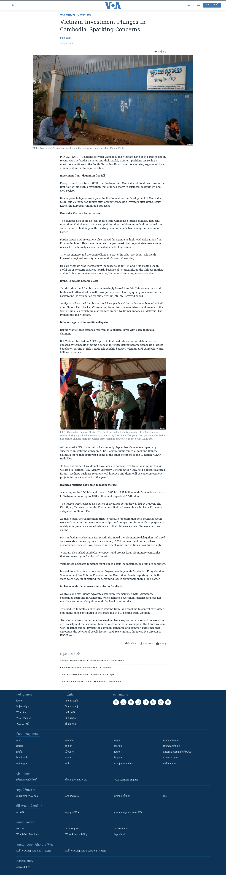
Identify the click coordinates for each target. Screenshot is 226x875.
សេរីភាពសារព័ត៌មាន (171, 746)
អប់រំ (67, 763)
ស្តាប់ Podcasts (72, 796)
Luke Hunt (65, 38)
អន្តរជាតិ (19, 746)
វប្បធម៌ (117, 752)
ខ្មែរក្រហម (118, 757)
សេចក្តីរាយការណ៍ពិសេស (124, 763)
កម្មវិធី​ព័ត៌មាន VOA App (27, 796)
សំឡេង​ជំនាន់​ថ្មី (71, 718)
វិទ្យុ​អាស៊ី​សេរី (119, 834)
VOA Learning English (126, 780)
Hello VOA (70, 712)
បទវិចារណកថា (169, 763)
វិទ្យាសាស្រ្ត (118, 746)
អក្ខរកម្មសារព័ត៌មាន (171, 740)
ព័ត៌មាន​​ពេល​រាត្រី (72, 706)
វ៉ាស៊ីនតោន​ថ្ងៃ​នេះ (23, 706)
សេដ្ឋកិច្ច (68, 746)
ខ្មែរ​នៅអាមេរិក (22, 757)
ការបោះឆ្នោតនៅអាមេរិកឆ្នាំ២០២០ (177, 752)
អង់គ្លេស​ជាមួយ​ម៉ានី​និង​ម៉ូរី (26, 780)
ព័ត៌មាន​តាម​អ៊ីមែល (122, 796)
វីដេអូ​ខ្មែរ (19, 701)
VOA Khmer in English (75, 16)
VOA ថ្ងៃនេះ (21, 712)
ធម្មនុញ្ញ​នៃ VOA (72, 812)
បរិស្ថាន (117, 740)
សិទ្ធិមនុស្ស (69, 752)
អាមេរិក (19, 752)
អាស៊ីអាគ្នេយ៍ (21, 763)
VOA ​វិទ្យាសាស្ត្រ (23, 718)
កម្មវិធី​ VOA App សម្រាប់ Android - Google (85, 851)
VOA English (72, 828)
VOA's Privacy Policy (76, 834)
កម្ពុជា (18, 740)
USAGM (20, 828)
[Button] (160, 52)
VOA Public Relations (27, 834)
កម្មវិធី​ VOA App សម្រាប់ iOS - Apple (33, 851)
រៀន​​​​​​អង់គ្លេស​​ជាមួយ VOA (76, 780)
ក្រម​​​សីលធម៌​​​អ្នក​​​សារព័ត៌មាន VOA (128, 812)
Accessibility (121, 828)
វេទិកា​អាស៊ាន (70, 724)
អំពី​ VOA (20, 812)
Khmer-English (171, 757)
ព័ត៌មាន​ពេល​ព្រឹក (72, 701)
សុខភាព (68, 757)
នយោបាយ (69, 740)
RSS (165, 796)
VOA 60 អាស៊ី (22, 724)
